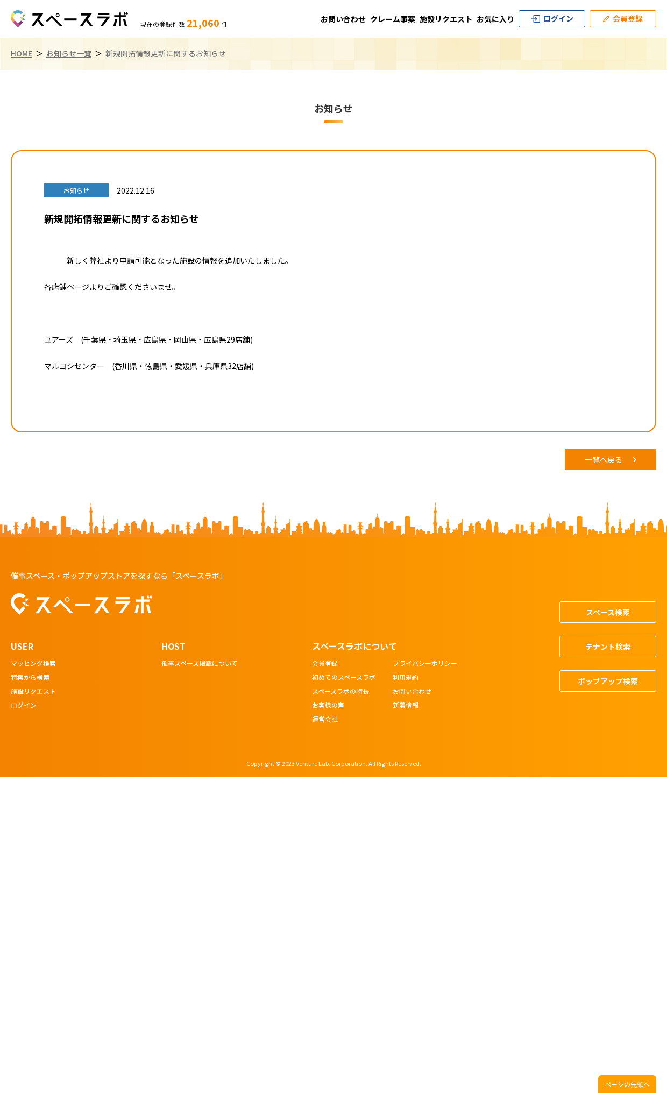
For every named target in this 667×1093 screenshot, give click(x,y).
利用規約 (405, 678)
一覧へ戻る (610, 459)
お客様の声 (328, 705)
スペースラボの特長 (340, 691)
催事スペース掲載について (199, 664)
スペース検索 (608, 612)
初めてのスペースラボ (343, 678)
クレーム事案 (392, 18)
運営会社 (325, 719)
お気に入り (495, 18)
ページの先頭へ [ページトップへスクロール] (627, 1084)
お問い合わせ (343, 18)
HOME (21, 53)
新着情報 (405, 705)
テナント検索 (607, 646)
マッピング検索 (33, 664)
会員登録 (325, 664)
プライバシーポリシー (425, 664)
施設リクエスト (446, 18)
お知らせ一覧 (68, 53)
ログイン (24, 705)
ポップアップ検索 (608, 681)
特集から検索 (30, 678)
